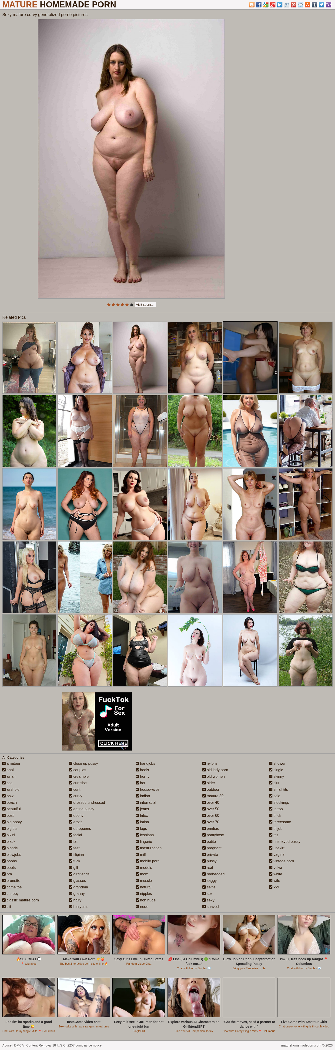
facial (75, 835)
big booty (12, 822)
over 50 (210, 809)
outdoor (210, 789)
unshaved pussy (284, 842)
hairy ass (78, 907)
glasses (77, 881)
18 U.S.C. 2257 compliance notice (77, 1045)
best (8, 815)
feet (74, 848)
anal (8, 770)
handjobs (145, 763)
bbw (7, 796)
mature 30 (212, 796)
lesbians (145, 835)
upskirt (277, 848)
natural (143, 887)
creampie (79, 776)
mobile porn (148, 861)
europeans (80, 829)
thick (275, 815)
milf (141, 855)
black (8, 842)
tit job (275, 829)
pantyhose (213, 835)
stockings (279, 802)
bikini (8, 835)
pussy (209, 861)
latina (142, 822)
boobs (9, 861)
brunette (11, 881)
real (207, 868)
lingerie (144, 842)
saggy (209, 881)
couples (77, 770)
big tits (9, 829)
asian (9, 776)
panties (210, 829)
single (276, 770)
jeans (142, 809)
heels (142, 770)
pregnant (211, 848)
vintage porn (281, 861)
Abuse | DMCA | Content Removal (26, 1045)
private (210, 855)
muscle (144, 881)
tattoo (276, 809)
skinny (276, 776)
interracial (146, 802)
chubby (10, 894)
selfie (208, 887)
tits (273, 835)
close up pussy (83, 763)
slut (274, 783)
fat (73, 842)
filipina (76, 855)
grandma (78, 887)
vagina (277, 855)
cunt (74, 789)
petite (209, 842)
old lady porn (215, 770)
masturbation (149, 848)
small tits (278, 789)
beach (9, 802)
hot (140, 783)
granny (77, 894)
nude (142, 907)
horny (142, 776)
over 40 (210, 802)
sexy (208, 900)
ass (7, 783)
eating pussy (81, 809)
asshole (11, 789)
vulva (275, 868)
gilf (73, 868)
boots (9, 868)
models (144, 868)
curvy (75, 796)
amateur (11, 763)
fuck (74, 861)
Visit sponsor (145, 304)
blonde (10, 848)
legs (141, 829)
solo (274, 796)
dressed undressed (87, 802)
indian (143, 796)
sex (207, 894)
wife (274, 881)
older (208, 783)
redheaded (213, 874)
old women (213, 776)
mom (142, 874)
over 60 (210, 815)
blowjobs (11, 855)
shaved (210, 907)
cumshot (78, 783)
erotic (76, 822)
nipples (144, 894)
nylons (210, 763)
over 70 (210, 822)
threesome (280, 822)
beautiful (11, 809)
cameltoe (12, 887)
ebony (76, 815)
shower (277, 763)
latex (142, 815)
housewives (148, 789)
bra (7, 874)
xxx (274, 887)
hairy (75, 900)
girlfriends (79, 874)
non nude (146, 900)
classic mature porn (20, 900)
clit (6, 907)
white (275, 874)
